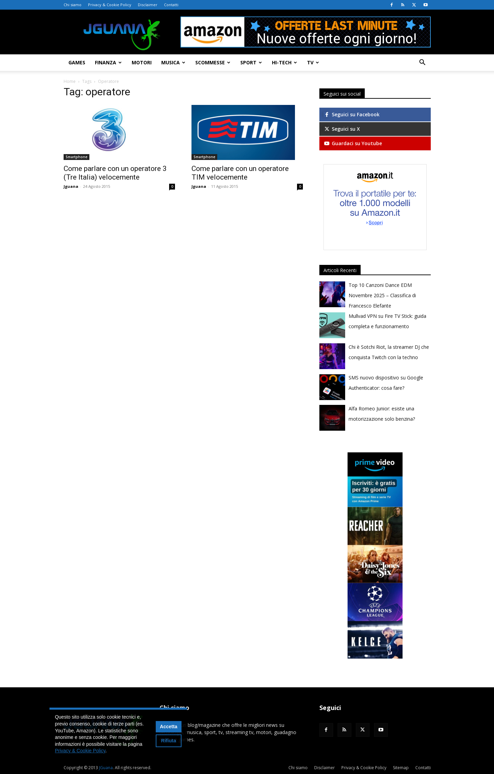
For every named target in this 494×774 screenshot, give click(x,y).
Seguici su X (341, 129)
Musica (173, 62)
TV (313, 62)
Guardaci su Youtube (352, 143)
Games (76, 62)
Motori (142, 62)
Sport (251, 62)
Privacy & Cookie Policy (109, 4)
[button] (422, 63)
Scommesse (212, 62)
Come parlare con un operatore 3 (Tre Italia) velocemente (115, 172)
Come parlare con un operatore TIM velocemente (240, 172)
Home (70, 81)
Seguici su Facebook (351, 114)
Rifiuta (168, 740)
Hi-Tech (284, 62)
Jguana (71, 186)
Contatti (171, 4)
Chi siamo (72, 4)
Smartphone (76, 156)
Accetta (168, 726)
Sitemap (401, 768)
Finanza (108, 62)
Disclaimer (147, 4)
